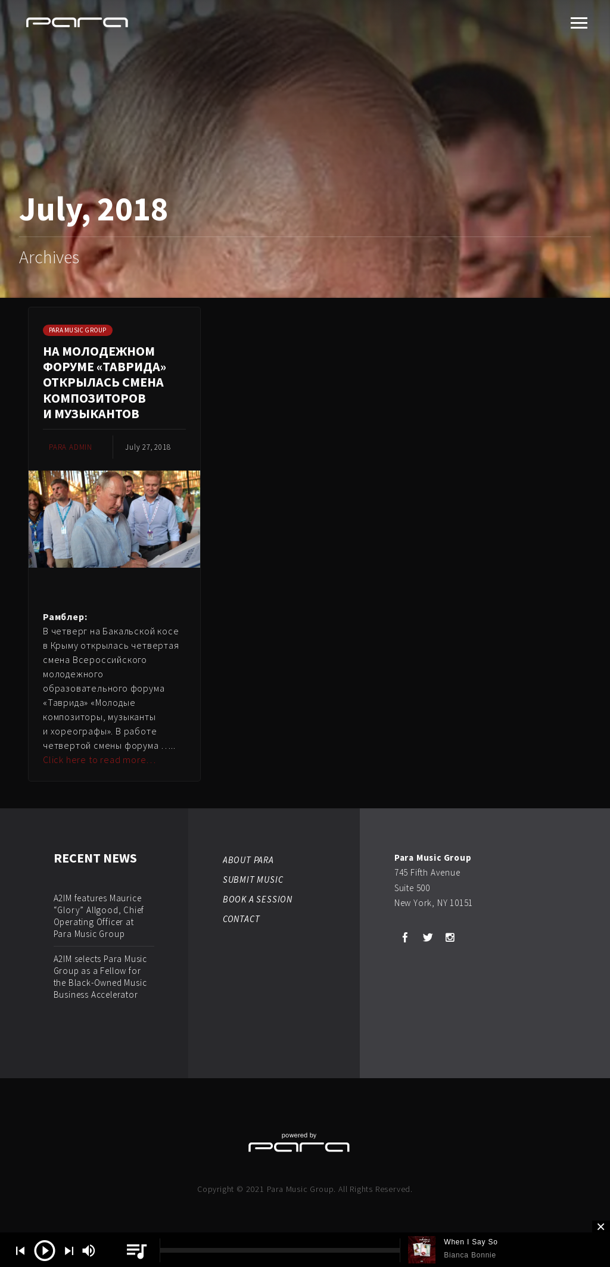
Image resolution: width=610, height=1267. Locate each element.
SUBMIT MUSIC (253, 879)
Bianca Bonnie (470, 1255)
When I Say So (470, 1242)
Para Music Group (78, 330)
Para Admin (70, 447)
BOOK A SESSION (257, 899)
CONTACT (241, 918)
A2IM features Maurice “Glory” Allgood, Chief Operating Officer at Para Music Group (99, 915)
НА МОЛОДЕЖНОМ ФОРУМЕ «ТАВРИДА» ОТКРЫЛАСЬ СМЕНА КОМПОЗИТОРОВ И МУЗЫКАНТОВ (104, 382)
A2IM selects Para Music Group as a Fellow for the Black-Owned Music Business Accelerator (100, 976)
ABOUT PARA (248, 860)
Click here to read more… (99, 759)
